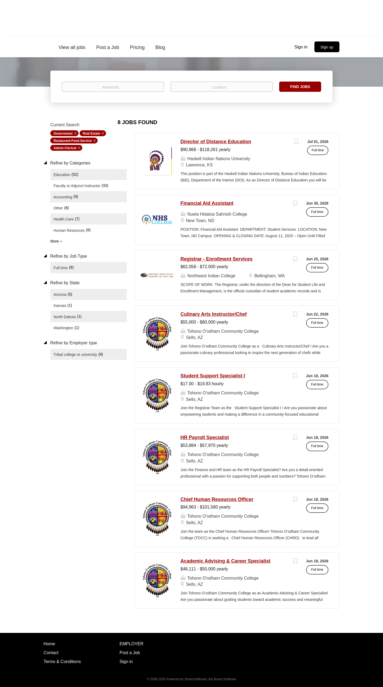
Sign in (301, 47)
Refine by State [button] (64, 283)
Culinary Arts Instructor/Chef (213, 314)
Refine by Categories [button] (69, 163)
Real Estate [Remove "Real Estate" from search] (91, 133)
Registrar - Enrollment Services (216, 259)
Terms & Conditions (62, 661)
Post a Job (130, 652)
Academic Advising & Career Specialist (225, 561)
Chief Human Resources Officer (216, 499)
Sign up (327, 47)
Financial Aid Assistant (206, 203)
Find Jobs (300, 87)
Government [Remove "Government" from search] (63, 133)
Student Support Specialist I (212, 375)
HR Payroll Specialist (204, 437)
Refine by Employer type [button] (73, 343)
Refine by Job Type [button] (68, 256)
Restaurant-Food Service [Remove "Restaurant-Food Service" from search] (73, 141)
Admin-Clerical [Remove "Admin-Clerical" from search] (65, 148)
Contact (51, 652)
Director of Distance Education (215, 141)
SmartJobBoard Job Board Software (210, 679)
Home (49, 644)
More (54, 241)
